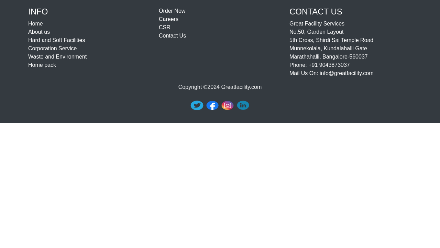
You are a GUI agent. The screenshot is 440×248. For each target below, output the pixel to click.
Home (35, 24)
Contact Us (172, 36)
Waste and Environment (57, 57)
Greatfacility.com (241, 87)
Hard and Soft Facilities (56, 40)
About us (39, 32)
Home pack (42, 65)
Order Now (172, 11)
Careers (168, 19)
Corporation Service (52, 48)
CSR (164, 27)
